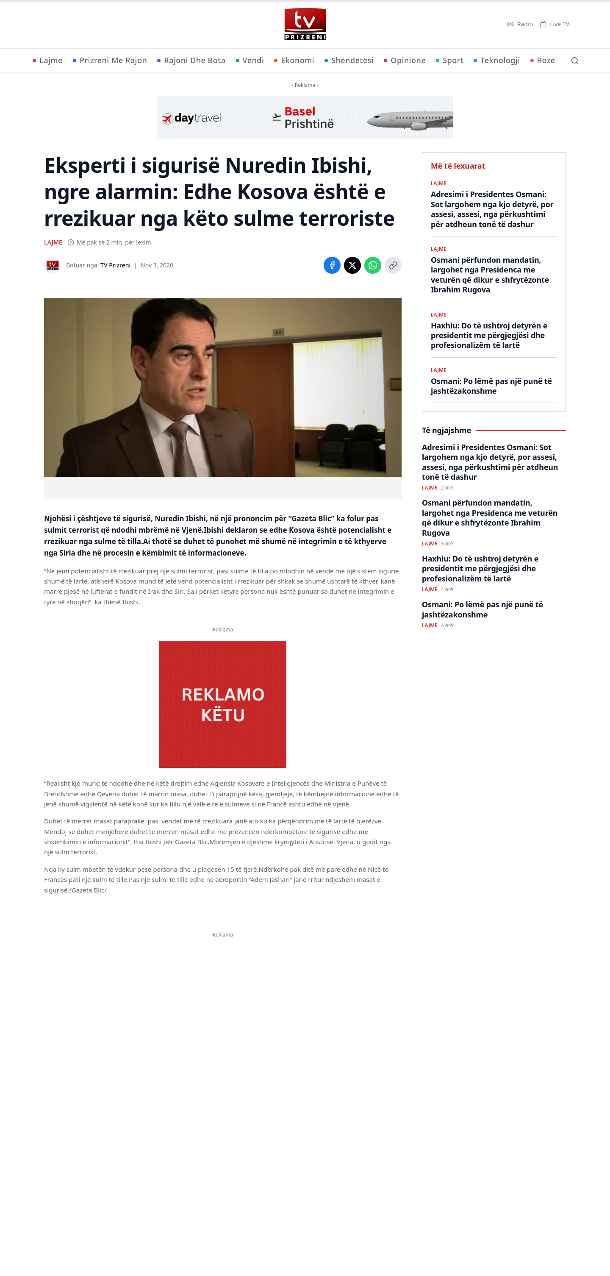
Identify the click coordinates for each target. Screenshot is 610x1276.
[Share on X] (352, 265)
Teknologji (497, 60)
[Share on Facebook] (332, 265)
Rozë (542, 60)
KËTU (232, 1010)
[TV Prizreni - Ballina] (305, 24)
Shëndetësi (349, 60)
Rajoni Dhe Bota (191, 60)
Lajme (48, 60)
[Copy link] (393, 265)
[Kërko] (574, 60)
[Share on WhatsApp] (372, 265)
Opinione (405, 60)
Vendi (250, 60)
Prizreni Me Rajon (110, 60)
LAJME (53, 242)
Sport (449, 60)
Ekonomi (294, 60)
